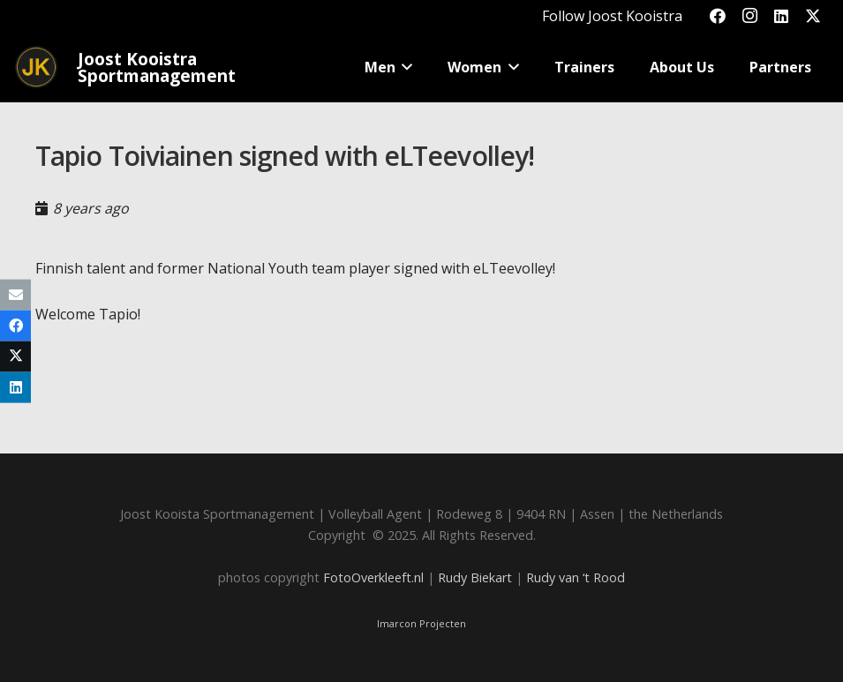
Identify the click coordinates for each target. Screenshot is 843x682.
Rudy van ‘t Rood (575, 577)
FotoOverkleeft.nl (373, 577)
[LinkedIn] (781, 16)
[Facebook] (718, 16)
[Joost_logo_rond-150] (36, 67)
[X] (813, 16)
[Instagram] (749, 16)
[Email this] (15, 294)
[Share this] (15, 325)
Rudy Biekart (475, 577)
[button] (404, 67)
